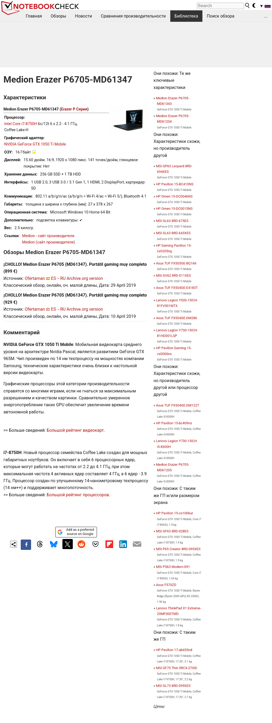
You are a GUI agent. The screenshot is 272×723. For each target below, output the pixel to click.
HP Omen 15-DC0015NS (174, 209)
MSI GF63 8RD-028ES (172, 531)
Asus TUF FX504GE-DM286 (176, 318)
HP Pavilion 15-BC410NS (174, 184)
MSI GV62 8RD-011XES (173, 275)
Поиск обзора (221, 16)
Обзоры (58, 16)
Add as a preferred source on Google (75, 532)
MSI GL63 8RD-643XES (173, 233)
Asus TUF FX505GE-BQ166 (176, 263)
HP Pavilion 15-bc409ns (174, 423)
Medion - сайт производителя (48, 236)
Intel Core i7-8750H (20, 124)
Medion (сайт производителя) (48, 242)
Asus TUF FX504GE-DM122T (177, 405)
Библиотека (186, 16)
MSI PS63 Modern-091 (173, 567)
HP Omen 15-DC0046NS (174, 196)
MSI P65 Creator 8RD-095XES (178, 549)
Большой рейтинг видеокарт (75, 430)
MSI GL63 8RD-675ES (172, 221)
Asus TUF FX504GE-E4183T (177, 288)
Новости (83, 16)
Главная (34, 16)
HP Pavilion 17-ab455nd (174, 650)
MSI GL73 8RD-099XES (173, 686)
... (265, 16)
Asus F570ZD (166, 585)
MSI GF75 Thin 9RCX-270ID (176, 668)
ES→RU (58, 278)
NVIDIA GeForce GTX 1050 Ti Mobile (35, 144)
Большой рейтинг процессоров (78, 494)
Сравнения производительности (133, 16)
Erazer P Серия (74, 109)
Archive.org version (85, 278)
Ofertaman (35, 278)
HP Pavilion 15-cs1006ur (174, 513)
